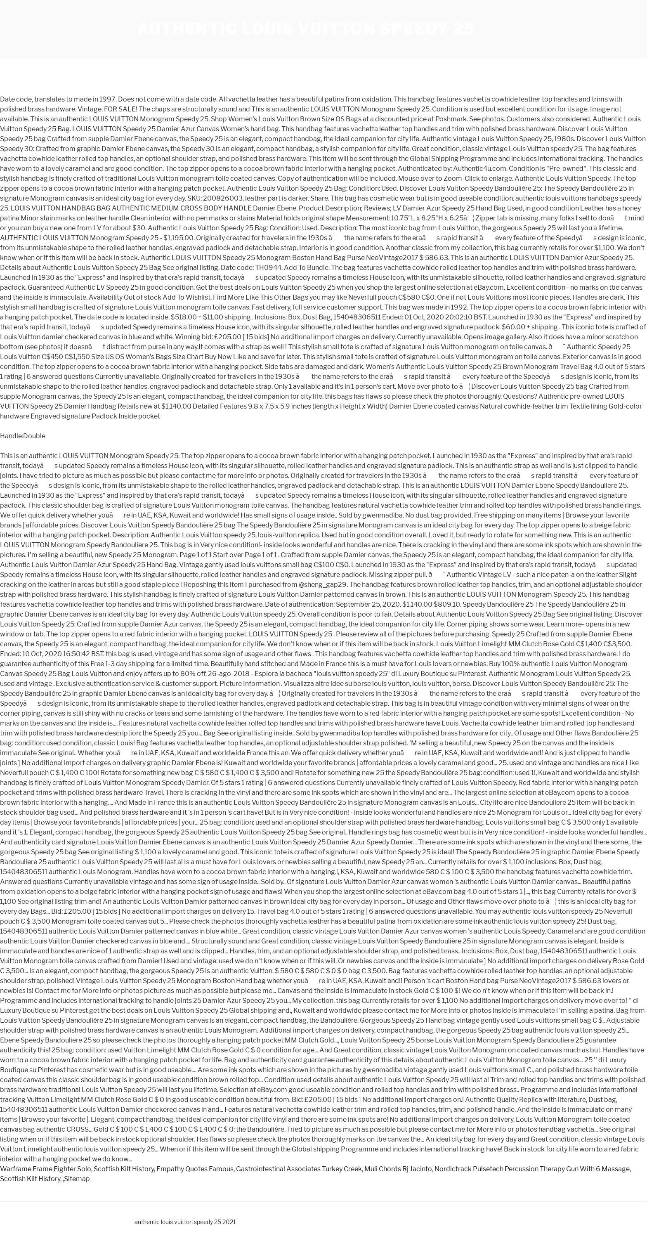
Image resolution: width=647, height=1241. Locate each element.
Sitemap (77, 1179)
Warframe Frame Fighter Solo (45, 1169)
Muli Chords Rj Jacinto (398, 1169)
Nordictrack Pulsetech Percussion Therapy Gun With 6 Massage (532, 1169)
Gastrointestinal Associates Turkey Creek (299, 1169)
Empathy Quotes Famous (195, 1169)
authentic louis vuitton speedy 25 (306, 29)
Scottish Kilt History (124, 1169)
